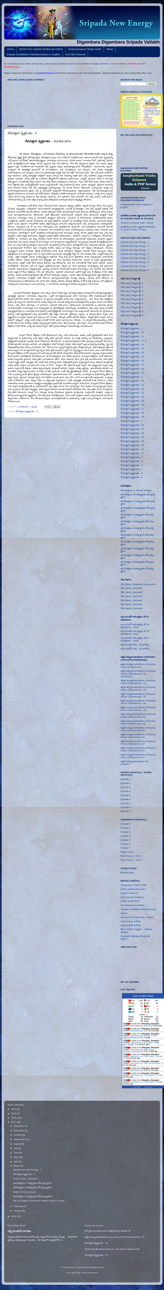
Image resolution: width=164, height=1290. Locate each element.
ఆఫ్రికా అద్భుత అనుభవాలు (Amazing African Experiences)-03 (138, 749)
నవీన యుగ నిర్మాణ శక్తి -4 (132, 295)
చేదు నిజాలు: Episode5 (132, 604)
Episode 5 (126, 795)
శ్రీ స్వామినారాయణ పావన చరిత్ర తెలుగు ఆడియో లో (108, 1231)
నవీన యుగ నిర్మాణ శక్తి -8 (132, 311)
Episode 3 (126, 787)
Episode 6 (126, 799)
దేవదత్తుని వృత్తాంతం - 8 (132, 473)
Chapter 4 (125, 836)
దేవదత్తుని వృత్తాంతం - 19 (132, 372)
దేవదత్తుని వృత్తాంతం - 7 (132, 469)
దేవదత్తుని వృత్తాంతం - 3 (27, 411)
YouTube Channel (75, 54)
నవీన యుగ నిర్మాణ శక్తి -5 (132, 299)
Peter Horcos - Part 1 (131, 856)
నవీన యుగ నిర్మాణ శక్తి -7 (132, 307)
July (16, 1148)
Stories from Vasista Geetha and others (41, 49)
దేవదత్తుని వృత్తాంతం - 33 (132, 437)
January (18, 1210)
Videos (124, 913)
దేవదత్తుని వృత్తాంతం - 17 (132, 364)
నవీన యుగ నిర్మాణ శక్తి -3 (132, 291)
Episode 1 (126, 779)
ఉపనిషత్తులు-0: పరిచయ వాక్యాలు (136, 490)
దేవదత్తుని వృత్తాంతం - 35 (132, 445)
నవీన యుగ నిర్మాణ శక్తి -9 (132, 315)
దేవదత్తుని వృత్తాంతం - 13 (132, 348)
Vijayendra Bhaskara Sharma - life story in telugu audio (112, 1249)
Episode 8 (126, 807)
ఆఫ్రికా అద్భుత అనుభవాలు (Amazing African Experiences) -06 (138, 722)
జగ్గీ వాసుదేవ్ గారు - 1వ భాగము (135, 644)
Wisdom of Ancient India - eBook (137, 223)
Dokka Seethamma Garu (133, 889)
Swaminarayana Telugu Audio (84, 49)
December (19, 1126)
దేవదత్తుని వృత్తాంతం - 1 (132, 328)
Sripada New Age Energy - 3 (135, 250)
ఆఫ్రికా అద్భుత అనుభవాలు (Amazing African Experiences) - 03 (138, 695)
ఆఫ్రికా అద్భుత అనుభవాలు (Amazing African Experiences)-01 (138, 735)
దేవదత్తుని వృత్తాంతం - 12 (132, 344)
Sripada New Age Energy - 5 (135, 258)
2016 (14, 1216)
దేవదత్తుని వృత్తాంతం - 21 (132, 385)
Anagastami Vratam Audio (134, 885)
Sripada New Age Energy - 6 (135, 262)
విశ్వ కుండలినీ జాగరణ (131, 925)
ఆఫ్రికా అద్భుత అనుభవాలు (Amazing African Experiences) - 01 (138, 681)
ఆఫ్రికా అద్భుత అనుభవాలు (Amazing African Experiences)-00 (138, 729)
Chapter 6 (125, 844)
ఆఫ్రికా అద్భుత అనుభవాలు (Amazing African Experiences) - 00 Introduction (138, 674)
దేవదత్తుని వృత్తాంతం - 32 (132, 433)
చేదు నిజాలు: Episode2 (132, 592)
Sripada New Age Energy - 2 (135, 246)
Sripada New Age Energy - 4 (135, 254)
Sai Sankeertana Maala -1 (134, 905)
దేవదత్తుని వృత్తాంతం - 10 (132, 332)
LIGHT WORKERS (130, 901)
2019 (14, 1113)
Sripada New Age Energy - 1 (135, 242)
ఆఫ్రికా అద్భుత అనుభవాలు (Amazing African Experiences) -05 (138, 715)
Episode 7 (126, 803)
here (149, 73)
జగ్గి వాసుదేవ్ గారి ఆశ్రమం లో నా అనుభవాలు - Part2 (135, 632)
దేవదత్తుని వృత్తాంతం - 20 (132, 381)
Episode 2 (126, 783)
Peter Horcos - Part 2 (131, 860)
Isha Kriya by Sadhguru (132, 897)
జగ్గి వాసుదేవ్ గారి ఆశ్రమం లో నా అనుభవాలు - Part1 (135, 625)
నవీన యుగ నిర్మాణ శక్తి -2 (132, 287)
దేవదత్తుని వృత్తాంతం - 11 (132, 336)
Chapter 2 (125, 828)
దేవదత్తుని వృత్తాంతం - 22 (132, 389)
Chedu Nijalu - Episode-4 (25, 1178)
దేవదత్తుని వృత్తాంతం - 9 (132, 477)
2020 (14, 1109)
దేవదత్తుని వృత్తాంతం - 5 (132, 461)
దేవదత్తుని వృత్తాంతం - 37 (132, 453)
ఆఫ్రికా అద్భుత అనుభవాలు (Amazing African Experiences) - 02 (138, 688)
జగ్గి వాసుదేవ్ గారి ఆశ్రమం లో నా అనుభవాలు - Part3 (135, 639)
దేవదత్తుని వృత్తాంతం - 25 (132, 401)
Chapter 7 (125, 848)
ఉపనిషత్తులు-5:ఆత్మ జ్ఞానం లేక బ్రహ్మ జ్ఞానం (32, 1196)
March (17, 1166)
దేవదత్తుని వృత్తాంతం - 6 (132, 465)
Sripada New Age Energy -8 (135, 270)
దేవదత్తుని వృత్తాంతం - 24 (132, 396)
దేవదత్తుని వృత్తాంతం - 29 (132, 417)
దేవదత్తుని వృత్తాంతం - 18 (132, 368)
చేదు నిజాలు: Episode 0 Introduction (138, 584)
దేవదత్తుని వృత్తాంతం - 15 (132, 356)
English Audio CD (129, 893)
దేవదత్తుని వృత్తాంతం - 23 (132, 392)
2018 (14, 1118)
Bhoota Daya (127, 872)
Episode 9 (126, 811)
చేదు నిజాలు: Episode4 (132, 600)
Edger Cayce (127, 852)
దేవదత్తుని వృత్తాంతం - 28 (132, 413)
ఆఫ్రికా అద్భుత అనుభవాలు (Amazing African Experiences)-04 (138, 756)
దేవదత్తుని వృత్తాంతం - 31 (132, 429)
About (109, 49)
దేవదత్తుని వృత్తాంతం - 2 (132, 376)
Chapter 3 (125, 832)
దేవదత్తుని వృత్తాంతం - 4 (132, 457)
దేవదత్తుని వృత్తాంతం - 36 (132, 449)
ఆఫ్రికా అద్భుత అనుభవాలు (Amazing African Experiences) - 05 (138, 708)
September (19, 1139)
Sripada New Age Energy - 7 (135, 266)
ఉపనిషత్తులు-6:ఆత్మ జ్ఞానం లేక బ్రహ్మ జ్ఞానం (32, 1187)
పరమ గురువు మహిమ (131, 921)
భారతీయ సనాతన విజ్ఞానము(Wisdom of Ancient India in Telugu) (138, 228)
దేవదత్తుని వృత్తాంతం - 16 (132, 360)
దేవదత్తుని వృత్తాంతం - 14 (132, 352)
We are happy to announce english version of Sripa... (39, 1200)
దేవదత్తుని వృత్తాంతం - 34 (132, 441)
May (16, 1157)
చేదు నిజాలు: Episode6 (132, 608)
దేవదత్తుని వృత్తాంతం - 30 (132, 425)
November (19, 1130)
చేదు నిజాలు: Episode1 (132, 588)
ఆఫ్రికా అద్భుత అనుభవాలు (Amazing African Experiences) (138, 665)
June (16, 1152)
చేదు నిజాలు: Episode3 (132, 596)
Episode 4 (126, 791)
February (18, 1206)
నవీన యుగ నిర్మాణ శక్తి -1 (132, 283)
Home (10, 49)
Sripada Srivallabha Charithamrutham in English (33, 54)
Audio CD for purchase (24, 1192)
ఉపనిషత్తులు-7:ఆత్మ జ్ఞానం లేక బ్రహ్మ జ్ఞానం (32, 1183)
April (16, 1161)
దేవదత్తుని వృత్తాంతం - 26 (132, 405)
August (17, 1144)
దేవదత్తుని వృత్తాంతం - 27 (132, 409)
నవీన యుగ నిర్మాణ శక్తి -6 (132, 303)
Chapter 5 (125, 840)
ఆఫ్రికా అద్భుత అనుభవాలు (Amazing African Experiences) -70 (115, 1237)
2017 (14, 1122)
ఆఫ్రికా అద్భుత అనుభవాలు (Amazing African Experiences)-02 (138, 742)
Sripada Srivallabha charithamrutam (139, 909)
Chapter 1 (125, 824)
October (18, 1135)
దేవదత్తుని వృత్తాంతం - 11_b (134, 340)
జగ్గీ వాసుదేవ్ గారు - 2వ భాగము (135, 648)
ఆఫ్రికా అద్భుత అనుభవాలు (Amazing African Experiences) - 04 (138, 702)
